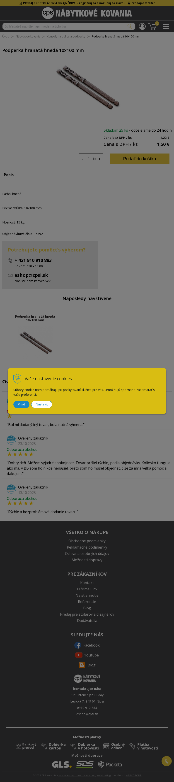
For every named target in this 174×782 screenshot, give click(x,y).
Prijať (21, 404)
